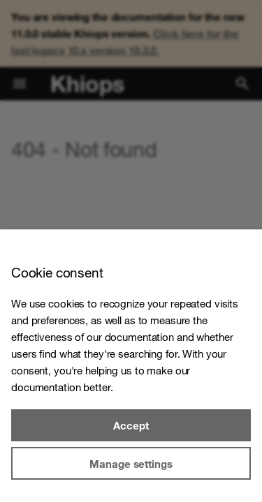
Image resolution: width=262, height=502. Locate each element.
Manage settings (130, 463)
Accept (130, 425)
